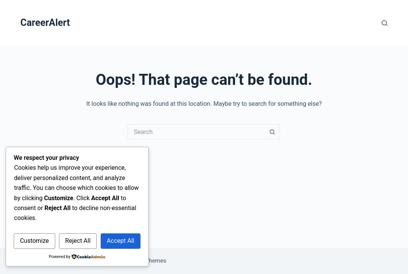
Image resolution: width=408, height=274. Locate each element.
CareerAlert (45, 22)
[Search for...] (196, 131)
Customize (34, 240)
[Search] (384, 23)
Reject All (77, 240)
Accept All (120, 240)
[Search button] (272, 131)
